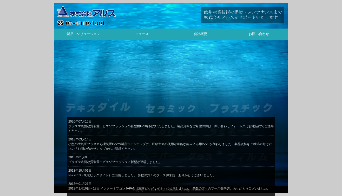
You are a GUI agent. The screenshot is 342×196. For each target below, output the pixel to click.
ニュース (142, 34)
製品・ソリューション (83, 34)
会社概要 (200, 34)
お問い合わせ (259, 34)
